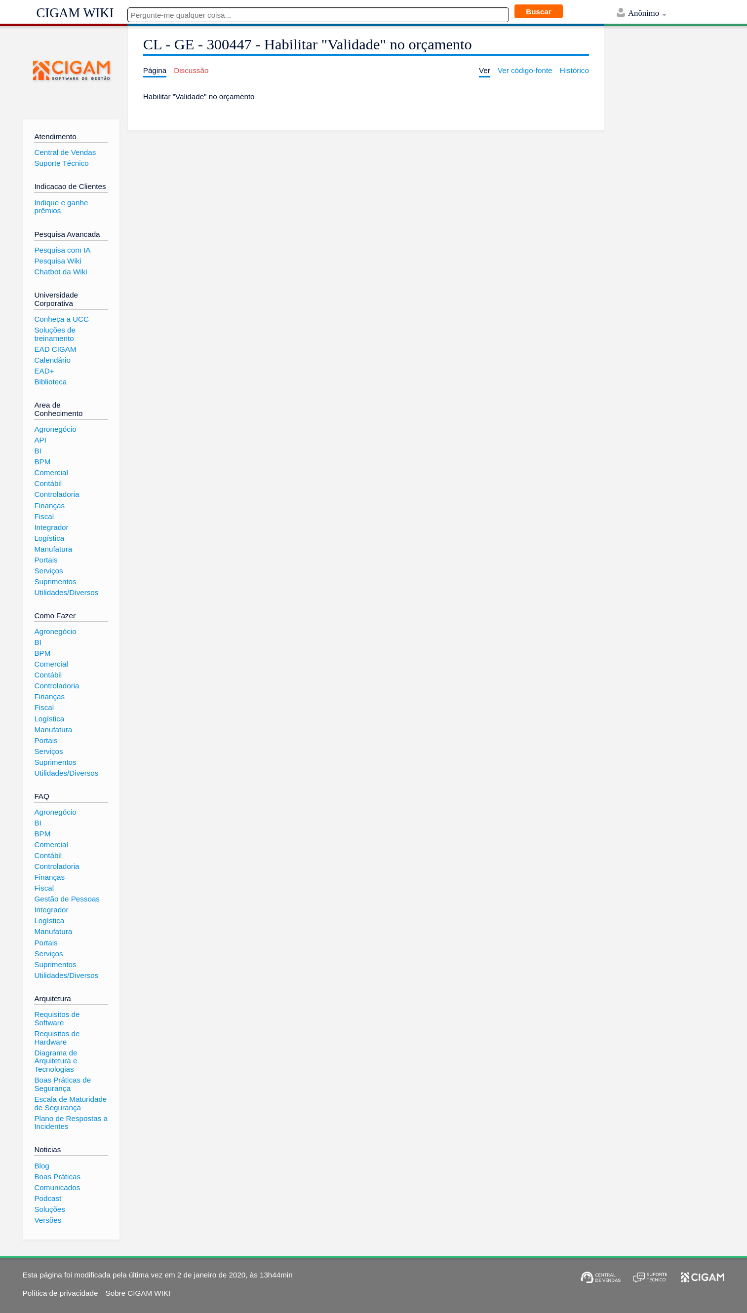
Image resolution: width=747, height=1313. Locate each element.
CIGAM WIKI (75, 12)
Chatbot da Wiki (60, 271)
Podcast (47, 1198)
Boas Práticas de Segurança (62, 1084)
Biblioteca (50, 381)
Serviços (48, 570)
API (40, 440)
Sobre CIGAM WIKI (138, 1293)
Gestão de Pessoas (67, 899)
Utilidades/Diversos (66, 592)
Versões (47, 1220)
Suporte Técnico (61, 163)
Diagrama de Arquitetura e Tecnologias (55, 1061)
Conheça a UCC (61, 319)
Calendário (52, 360)
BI (37, 451)
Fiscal (44, 516)
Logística (49, 538)
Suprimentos (55, 581)
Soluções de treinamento (55, 334)
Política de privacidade (60, 1293)
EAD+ (44, 371)
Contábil (48, 483)
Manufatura (53, 549)
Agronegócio (55, 429)
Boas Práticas (57, 1176)
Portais (45, 560)
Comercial (51, 472)
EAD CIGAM (55, 349)
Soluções (49, 1209)
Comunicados (57, 1187)
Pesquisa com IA (62, 250)
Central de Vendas (65, 152)
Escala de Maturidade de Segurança (70, 1103)
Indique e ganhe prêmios (61, 206)
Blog (41, 1166)
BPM (42, 461)
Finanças (49, 505)
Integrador (51, 527)
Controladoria (56, 494)
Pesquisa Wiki (57, 261)
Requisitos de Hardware (56, 1037)
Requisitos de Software (56, 1018)
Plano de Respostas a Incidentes (71, 1122)
